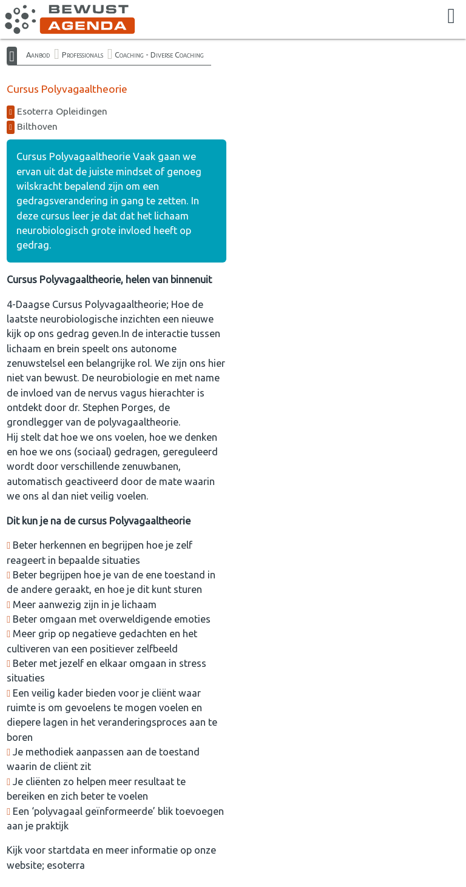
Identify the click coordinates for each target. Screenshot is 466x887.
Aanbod (38, 54)
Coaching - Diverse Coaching (159, 54)
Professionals (82, 54)
